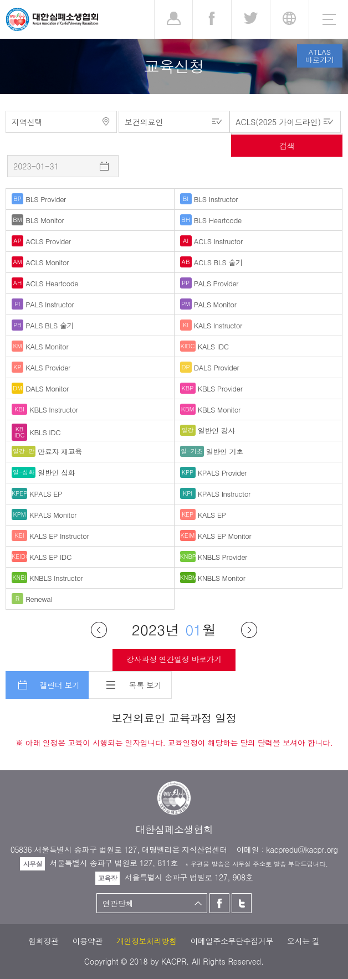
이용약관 (88, 940)
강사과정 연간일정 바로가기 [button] (173, 658)
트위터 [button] (251, 19)
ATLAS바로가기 (319, 56)
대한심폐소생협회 (52, 19)
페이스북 (219, 903)
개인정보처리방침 (146, 940)
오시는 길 (303, 940)
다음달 (249, 630)
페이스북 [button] (212, 19)
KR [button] (289, 19)
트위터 (241, 903)
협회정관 (43, 940)
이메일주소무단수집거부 (232, 940)
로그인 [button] (173, 19)
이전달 (99, 630)
